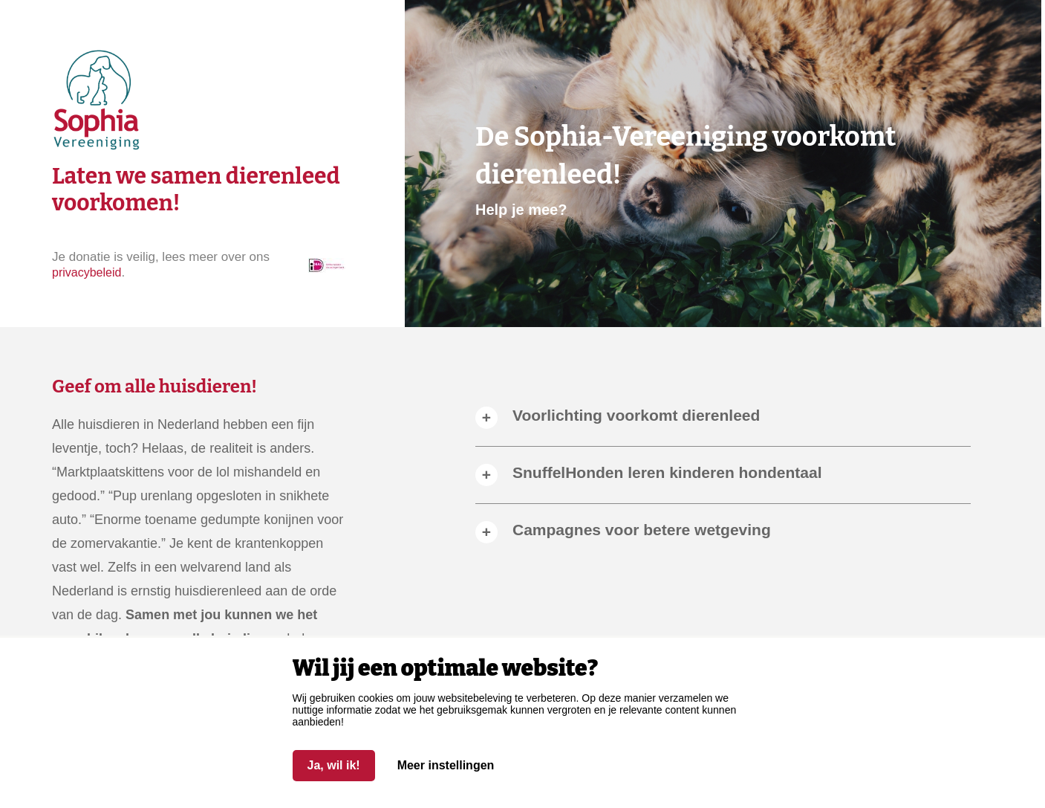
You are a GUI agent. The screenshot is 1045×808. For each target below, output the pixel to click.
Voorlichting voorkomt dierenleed (636, 415)
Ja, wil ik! (333, 765)
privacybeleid (86, 272)
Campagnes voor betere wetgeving (641, 529)
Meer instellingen (446, 765)
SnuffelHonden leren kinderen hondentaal (667, 472)
